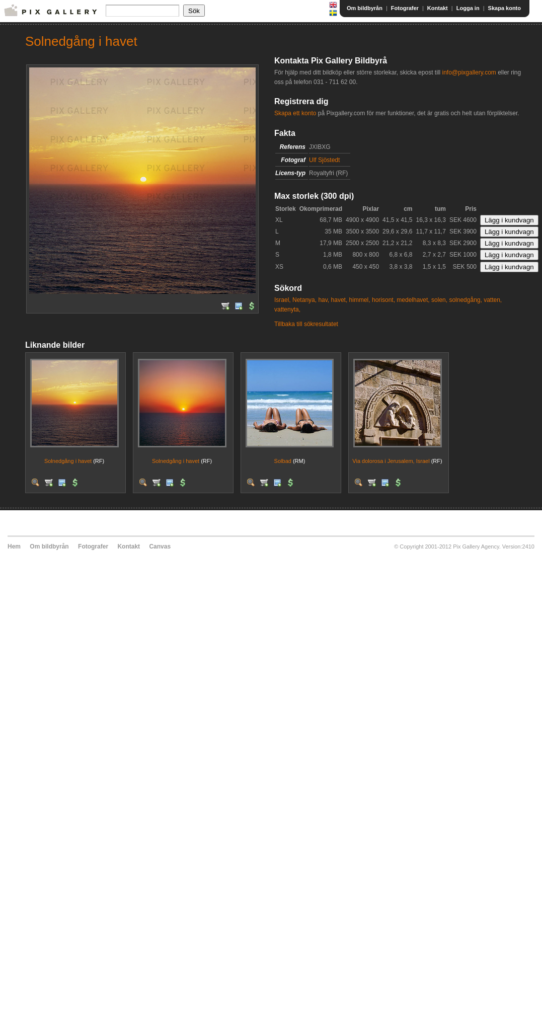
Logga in (468, 8)
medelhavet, (413, 299)
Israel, (282, 299)
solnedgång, (465, 299)
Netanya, (304, 299)
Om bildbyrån (364, 8)
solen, (439, 299)
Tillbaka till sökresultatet (306, 324)
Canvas (160, 546)
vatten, (493, 299)
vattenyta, (287, 309)
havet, (339, 299)
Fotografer (405, 8)
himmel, (359, 299)
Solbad (282, 461)
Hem (14, 546)
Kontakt (437, 8)
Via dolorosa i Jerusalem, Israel (390, 461)
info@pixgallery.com (469, 72)
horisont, (383, 299)
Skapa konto (504, 8)
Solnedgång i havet (68, 461)
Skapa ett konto (295, 113)
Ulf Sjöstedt (324, 160)
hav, (323, 299)
